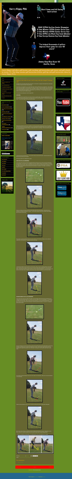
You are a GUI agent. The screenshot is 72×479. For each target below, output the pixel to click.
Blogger (44, 476)
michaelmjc (36, 476)
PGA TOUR (4, 169)
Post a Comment (20, 462)
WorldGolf (4, 175)
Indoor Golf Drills (6, 135)
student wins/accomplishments (6, 127)
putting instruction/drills (6, 120)
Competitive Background (6, 87)
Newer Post (18, 467)
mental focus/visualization (7, 113)
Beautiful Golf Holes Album (7, 95)
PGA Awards (4, 91)
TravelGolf (4, 173)
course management (6, 106)
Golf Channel (4, 159)
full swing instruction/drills (23, 457)
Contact (3, 97)
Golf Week (4, 163)
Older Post (51, 467)
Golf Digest (4, 161)
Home (35, 467)
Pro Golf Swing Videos (6, 171)
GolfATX (3, 167)
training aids (29, 457)
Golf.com (3, 165)
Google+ (1, 0)
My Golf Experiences (5, 85)
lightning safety (5, 111)
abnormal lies (4, 104)
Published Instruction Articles (7, 89)
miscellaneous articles (6, 116)
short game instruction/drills (5, 124)
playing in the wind (5, 118)
